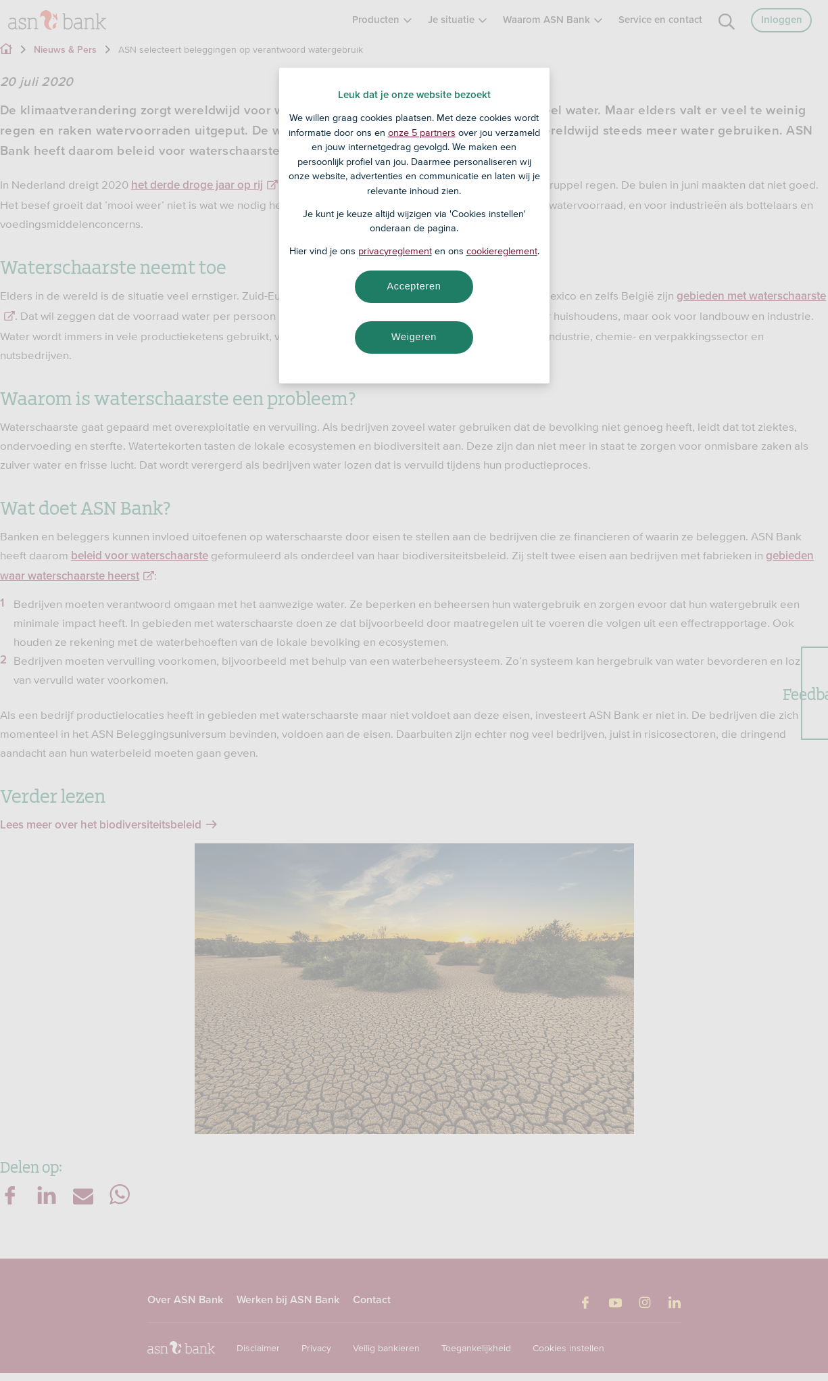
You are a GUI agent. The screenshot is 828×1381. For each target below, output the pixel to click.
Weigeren (414, 336)
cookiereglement (501, 250)
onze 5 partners (422, 132)
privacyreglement (395, 250)
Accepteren (414, 286)
